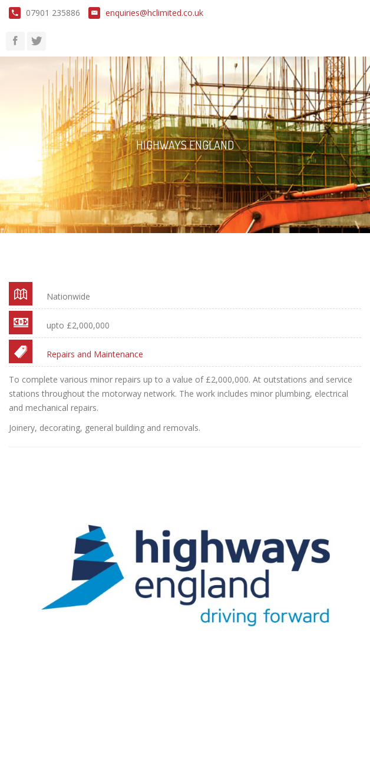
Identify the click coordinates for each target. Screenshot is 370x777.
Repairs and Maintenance (95, 354)
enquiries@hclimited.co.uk (154, 12)
